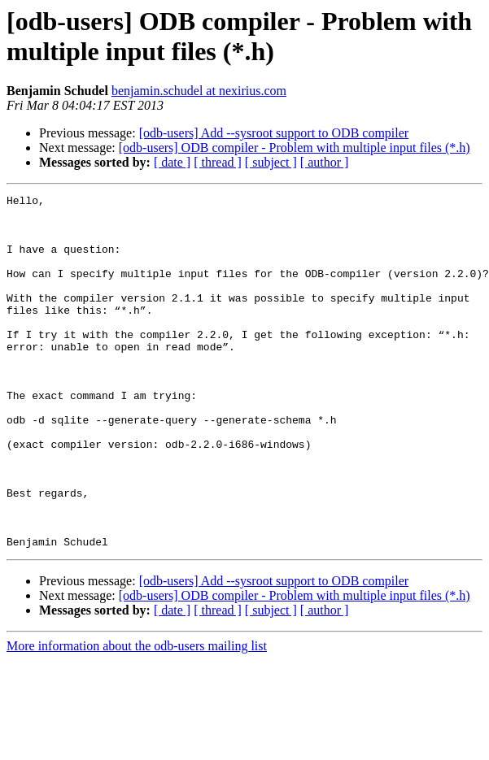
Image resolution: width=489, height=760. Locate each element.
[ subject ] (271, 162)
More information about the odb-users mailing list (137, 716)
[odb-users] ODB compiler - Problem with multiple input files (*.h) (294, 147)
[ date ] (172, 162)
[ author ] (324, 162)
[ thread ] (218, 162)
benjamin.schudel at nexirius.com (198, 91)
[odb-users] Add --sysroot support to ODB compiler (274, 133)
